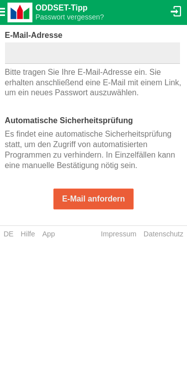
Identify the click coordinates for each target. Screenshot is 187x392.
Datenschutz (164, 234)
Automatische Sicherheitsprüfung (69, 120)
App (48, 234)
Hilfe (28, 234)
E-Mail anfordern (93, 199)
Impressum (118, 234)
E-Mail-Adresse (34, 35)
